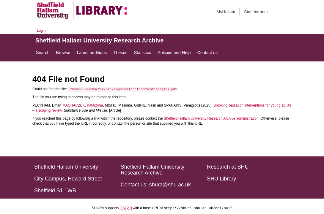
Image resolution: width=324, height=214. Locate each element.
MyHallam (226, 11)
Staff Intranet (256, 11)
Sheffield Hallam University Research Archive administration (211, 118)
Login (41, 30)
